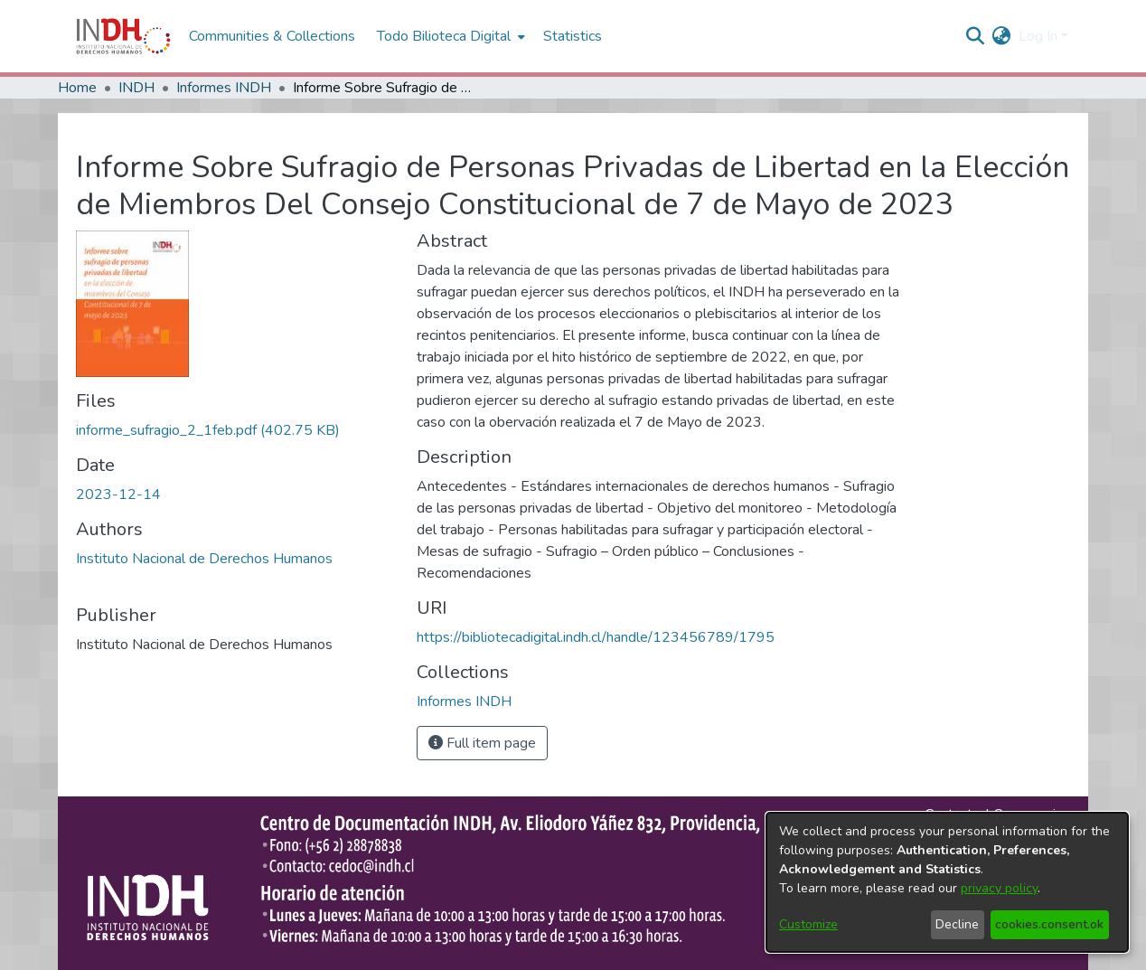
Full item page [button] (482, 743)
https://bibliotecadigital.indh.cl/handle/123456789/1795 (596, 637)
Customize (808, 924)
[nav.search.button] (975, 36)
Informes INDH (223, 88)
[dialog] (947, 882)
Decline (957, 924)
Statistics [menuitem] (572, 36)
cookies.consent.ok (1049, 924)
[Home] (123, 36)
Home (77, 88)
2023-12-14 (118, 494)
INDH (136, 88)
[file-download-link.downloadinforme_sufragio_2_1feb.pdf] (208, 430)
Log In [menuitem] (1038, 36)
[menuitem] (1002, 36)
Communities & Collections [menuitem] (272, 36)
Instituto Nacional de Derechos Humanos (204, 559)
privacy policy (999, 888)
